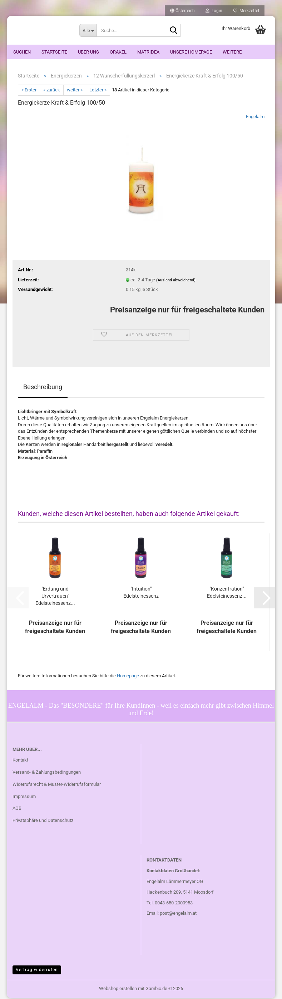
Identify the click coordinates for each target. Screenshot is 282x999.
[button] (182, 10)
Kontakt (20, 761)
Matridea (148, 52)
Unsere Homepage (191, 52)
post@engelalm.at (178, 914)
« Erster (28, 91)
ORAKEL (118, 52)
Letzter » (98, 91)
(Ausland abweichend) (176, 281)
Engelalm (255, 117)
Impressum (24, 797)
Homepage (128, 677)
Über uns (88, 52)
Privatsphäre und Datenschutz (43, 821)
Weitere (232, 52)
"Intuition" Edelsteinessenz (141, 593)
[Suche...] (88, 30)
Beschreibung (42, 388)
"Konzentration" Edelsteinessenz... (227, 593)
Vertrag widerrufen (37, 970)
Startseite (54, 52)
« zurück (51, 91)
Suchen (22, 52)
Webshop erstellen (118, 989)
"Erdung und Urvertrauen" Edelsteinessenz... (55, 597)
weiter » (75, 91)
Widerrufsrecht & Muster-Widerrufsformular (57, 785)
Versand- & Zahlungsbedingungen (47, 773)
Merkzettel (246, 10)
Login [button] (214, 10)
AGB (17, 809)
